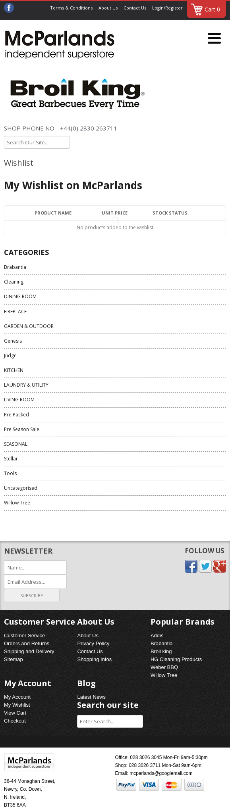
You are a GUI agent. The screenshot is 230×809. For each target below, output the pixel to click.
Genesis (13, 340)
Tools (10, 473)
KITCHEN (13, 370)
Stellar (11, 458)
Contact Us (135, 8)
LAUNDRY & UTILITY (26, 384)
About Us (108, 8)
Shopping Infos (94, 659)
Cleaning (13, 281)
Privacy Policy (93, 643)
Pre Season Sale (21, 429)
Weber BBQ (164, 667)
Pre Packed (16, 414)
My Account (17, 697)
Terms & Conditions (71, 8)
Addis (157, 635)
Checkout (15, 721)
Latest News (91, 697)
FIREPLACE (15, 311)
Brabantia (15, 267)
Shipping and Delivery (29, 651)
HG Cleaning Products (176, 659)
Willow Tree (17, 502)
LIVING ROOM (19, 399)
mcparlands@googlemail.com (160, 773)
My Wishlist (17, 705)
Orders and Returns (26, 643)
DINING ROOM (20, 296)
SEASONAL (15, 444)
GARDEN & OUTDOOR (29, 326)
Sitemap (13, 659)
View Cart (15, 713)
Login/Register (167, 8)
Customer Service (24, 635)
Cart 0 (212, 9)
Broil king (161, 651)
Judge (10, 355)
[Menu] (214, 39)
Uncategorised (20, 488)
